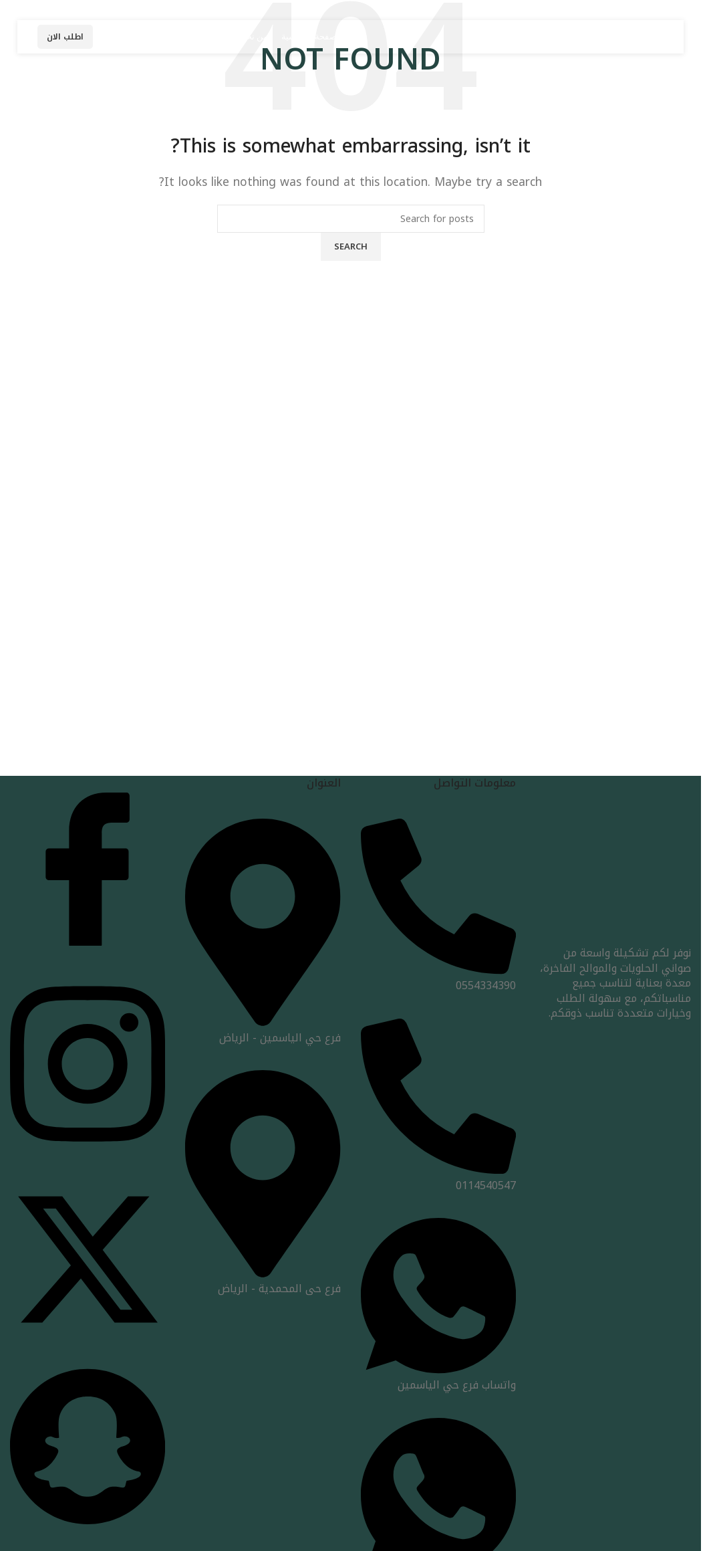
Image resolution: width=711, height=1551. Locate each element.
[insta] (87, 1149)
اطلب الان (65, 36)
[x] (87, 1334)
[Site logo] (560, 35)
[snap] (87, 1523)
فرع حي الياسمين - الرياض (262, 1029)
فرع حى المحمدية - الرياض (262, 1281)
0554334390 (438, 978)
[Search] (350, 219)
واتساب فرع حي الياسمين (438, 1377)
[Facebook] (87, 942)
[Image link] (613, 867)
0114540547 (438, 1177)
